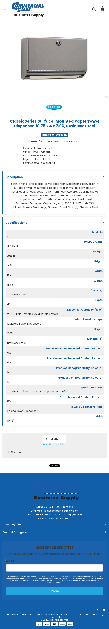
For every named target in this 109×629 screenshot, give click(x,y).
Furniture (26, 614)
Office (64, 614)
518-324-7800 (52, 506)
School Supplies (79, 614)
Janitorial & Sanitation (46, 614)
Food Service (12, 614)
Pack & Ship (56, 617)
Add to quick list (54, 444)
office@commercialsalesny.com (59, 510)
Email (10, 561)
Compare (14, 452)
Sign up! (55, 591)
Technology (98, 614)
